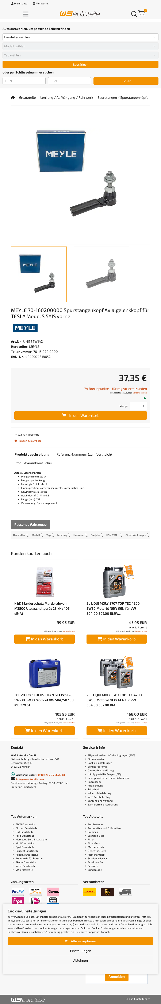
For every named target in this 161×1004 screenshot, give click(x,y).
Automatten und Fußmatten (104, 828)
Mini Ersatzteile (25, 843)
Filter (91, 839)
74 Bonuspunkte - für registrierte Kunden (115, 389)
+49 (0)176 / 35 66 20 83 (50, 774)
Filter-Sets (94, 843)
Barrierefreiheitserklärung (103, 804)
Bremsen (93, 831)
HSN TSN (111, 534)
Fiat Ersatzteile (24, 831)
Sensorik (93, 865)
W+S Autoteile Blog (99, 796)
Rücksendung (95, 785)
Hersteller (19, 534)
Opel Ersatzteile (25, 846)
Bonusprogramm (98, 766)
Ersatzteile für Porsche (29, 858)
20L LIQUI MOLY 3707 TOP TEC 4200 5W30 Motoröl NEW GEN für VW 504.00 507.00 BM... (114, 700)
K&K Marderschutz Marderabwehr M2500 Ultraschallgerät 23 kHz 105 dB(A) (42, 608)
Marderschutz (96, 846)
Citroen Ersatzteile (26, 828)
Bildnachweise (96, 758)
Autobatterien (96, 824)
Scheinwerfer (95, 862)
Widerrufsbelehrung (99, 793)
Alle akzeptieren (80, 941)
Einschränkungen (136, 534)
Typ (48, 534)
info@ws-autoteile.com (30, 779)
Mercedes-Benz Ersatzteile (31, 839)
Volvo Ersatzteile (25, 865)
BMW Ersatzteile (25, 824)
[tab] (32, 454)
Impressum (94, 781)
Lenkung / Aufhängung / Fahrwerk (66, 97)
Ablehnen (80, 960)
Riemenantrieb (96, 854)
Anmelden (116, 977)
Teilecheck (94, 789)
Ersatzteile (27, 97)
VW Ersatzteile (24, 869)
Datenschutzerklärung (101, 770)
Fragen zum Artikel (27, 440)
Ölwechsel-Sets (97, 850)
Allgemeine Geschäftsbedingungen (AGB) (111, 755)
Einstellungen (80, 951)
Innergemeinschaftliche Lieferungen (109, 777)
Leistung (62, 534)
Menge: (123, 405)
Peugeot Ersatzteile (27, 850)
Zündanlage (95, 869)
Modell (36, 534)
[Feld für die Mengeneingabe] (138, 406)
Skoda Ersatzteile (26, 862)
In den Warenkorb (80, 415)
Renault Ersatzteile (27, 854)
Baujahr (95, 534)
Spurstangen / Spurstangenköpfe (122, 97)
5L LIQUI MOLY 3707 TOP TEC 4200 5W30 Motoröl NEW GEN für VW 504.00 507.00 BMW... (113, 608)
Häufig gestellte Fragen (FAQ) (104, 774)
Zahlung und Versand (100, 800)
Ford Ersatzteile (25, 835)
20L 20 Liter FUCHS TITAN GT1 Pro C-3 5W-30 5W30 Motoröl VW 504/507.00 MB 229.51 (44, 700)
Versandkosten (140, 392)
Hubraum (78, 534)
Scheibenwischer (97, 858)
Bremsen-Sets (96, 835)
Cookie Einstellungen (100, 762)
